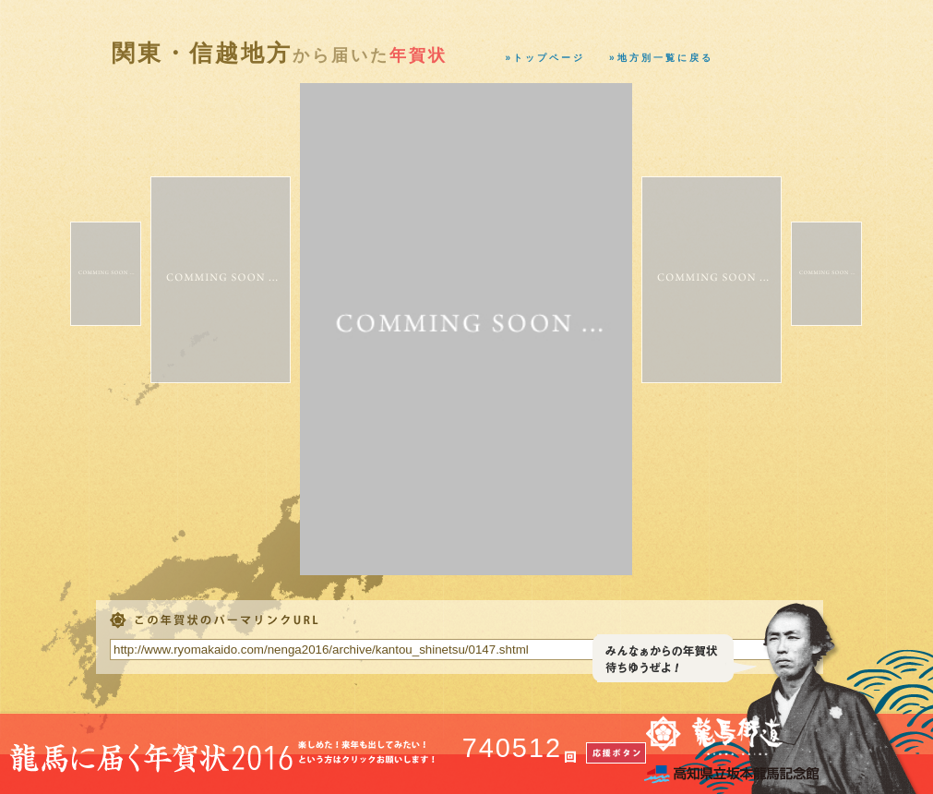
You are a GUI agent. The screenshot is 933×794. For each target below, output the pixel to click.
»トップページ (546, 58)
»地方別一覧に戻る (661, 58)
